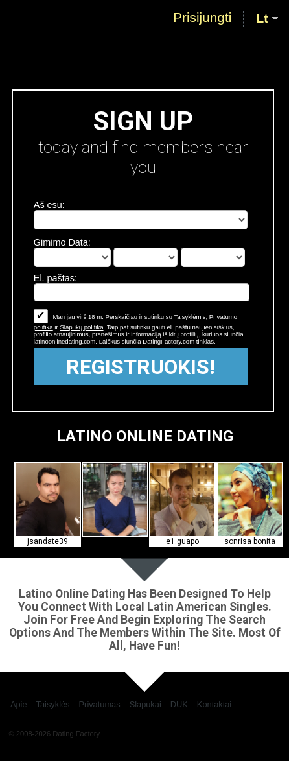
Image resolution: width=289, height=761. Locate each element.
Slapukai (145, 704)
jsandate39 (47, 541)
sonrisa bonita (249, 541)
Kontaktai (214, 704)
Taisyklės (53, 704)
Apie (18, 704)
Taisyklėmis (189, 316)
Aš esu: (49, 205)
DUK (179, 704)
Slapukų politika (81, 327)
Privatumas (100, 704)
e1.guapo (182, 541)
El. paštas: (55, 278)
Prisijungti (202, 18)
